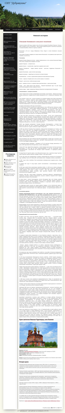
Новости (27, 29)
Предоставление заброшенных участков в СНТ (10, 47)
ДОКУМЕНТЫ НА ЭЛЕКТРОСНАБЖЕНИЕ (10, 82)
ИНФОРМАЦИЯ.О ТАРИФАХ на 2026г (9, 175)
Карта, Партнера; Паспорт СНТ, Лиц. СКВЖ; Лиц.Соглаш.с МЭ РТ (9, 59)
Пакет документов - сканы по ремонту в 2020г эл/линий (10, 103)
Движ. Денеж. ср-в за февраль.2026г (10, 163)
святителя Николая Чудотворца (31, 351)
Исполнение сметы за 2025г (10, 42)
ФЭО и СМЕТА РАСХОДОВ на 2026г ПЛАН (9, 171)
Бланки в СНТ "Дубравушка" (7, 119)
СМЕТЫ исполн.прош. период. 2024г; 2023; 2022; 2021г (10, 124)
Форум (43, 29)
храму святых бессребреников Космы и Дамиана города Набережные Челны (42, 400)
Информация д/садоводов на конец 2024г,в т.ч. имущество (10, 69)
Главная (8, 29)
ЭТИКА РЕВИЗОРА (10, 129)
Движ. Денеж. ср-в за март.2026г (10, 160)
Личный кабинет (17, 29)
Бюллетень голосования (7, 167)
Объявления (35, 29)
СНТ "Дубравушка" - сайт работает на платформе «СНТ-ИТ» (33, 411)
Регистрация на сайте (10, 135)
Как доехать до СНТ (9, 139)
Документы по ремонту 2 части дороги (8, 93)
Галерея (50, 29)
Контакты (57, 29)
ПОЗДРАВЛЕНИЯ (8, 132)
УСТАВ (6, 64)
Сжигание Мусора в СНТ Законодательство (10, 98)
